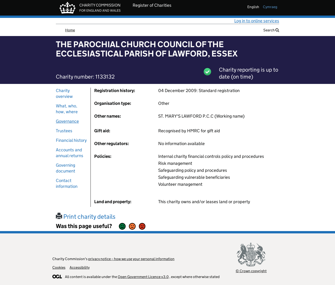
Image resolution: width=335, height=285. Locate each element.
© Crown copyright (251, 271)
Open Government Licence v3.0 (143, 277)
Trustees (64, 130)
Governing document (65, 168)
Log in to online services (256, 20)
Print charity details (85, 216)
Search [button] (271, 30)
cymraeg (270, 7)
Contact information (66, 183)
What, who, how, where (67, 108)
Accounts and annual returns (69, 152)
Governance (67, 121)
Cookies (58, 267)
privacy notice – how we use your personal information (131, 259)
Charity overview (64, 93)
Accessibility (80, 267)
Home (70, 30)
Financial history (71, 140)
